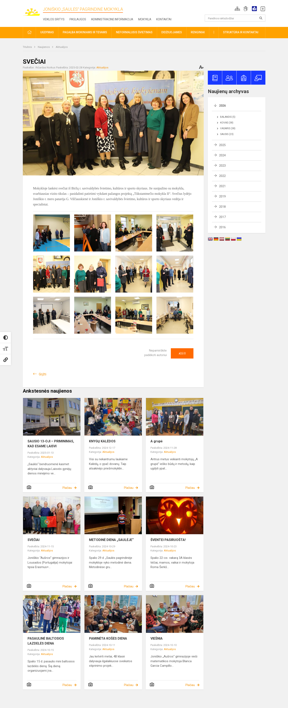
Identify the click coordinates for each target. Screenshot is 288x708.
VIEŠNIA (156, 638)
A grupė (156, 441)
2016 (222, 227)
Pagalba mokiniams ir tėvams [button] (85, 32)
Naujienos (44, 46)
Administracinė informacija (112, 19)
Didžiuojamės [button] (171, 32)
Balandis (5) (227, 116)
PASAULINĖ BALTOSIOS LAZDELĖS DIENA (46, 641)
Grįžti (42, 374)
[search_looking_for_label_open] (260, 18)
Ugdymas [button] (47, 32)
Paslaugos (77, 19)
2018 (222, 206)
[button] (237, 8)
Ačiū (182, 353)
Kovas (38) (226, 122)
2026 (222, 105)
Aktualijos (62, 46)
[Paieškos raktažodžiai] (235, 18)
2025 (222, 145)
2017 (222, 217)
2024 (222, 155)
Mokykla (144, 19)
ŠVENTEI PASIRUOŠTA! (168, 540)
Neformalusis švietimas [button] (134, 32)
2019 (222, 196)
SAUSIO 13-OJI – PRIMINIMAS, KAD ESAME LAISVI (51, 443)
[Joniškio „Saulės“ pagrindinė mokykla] (33, 10)
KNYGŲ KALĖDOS (102, 441)
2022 (222, 176)
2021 (222, 186)
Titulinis (27, 46)
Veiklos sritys (54, 19)
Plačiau (67, 487)
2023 (222, 165)
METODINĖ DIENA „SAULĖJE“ (111, 540)
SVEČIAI (33, 540)
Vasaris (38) (227, 128)
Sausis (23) (227, 134)
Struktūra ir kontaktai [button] (240, 32)
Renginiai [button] (198, 32)
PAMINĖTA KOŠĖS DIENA (108, 638)
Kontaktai (163, 19)
